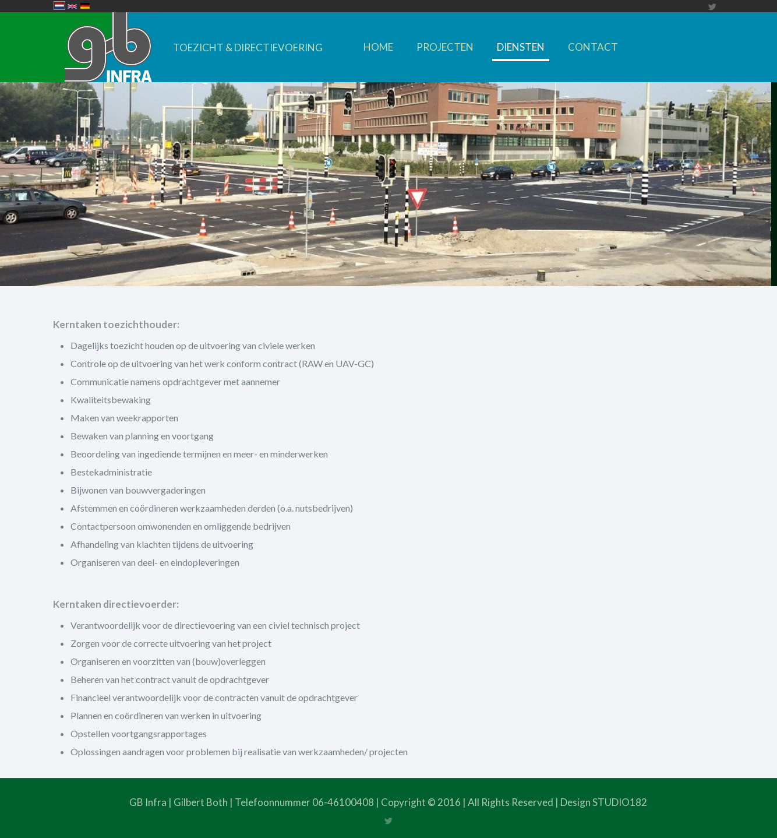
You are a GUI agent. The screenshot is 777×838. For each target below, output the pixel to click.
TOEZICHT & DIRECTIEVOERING (248, 47)
